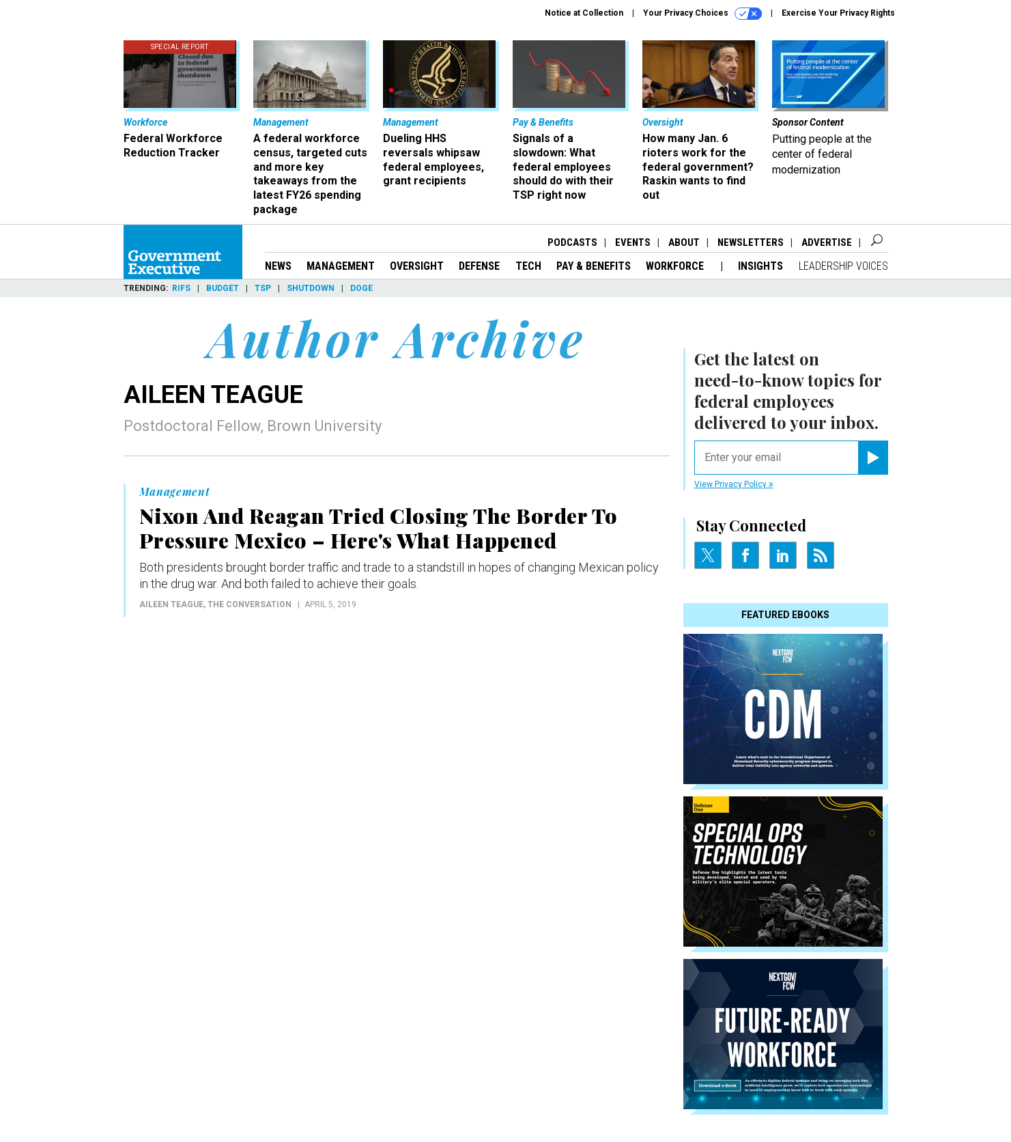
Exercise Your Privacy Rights (838, 13)
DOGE (361, 288)
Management (341, 266)
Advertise (826, 242)
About (684, 242)
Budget (222, 288)
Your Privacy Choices (702, 14)
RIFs (181, 288)
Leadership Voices (843, 266)
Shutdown (310, 288)
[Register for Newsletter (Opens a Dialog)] (872, 457)
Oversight (417, 266)
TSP (263, 288)
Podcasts (572, 242)
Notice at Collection (584, 13)
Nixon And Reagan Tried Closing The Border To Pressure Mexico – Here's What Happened (378, 528)
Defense (479, 266)
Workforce (676, 266)
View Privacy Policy (733, 484)
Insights (760, 266)
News (278, 266)
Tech (528, 266)
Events (633, 242)
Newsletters (750, 242)
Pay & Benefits (593, 266)
